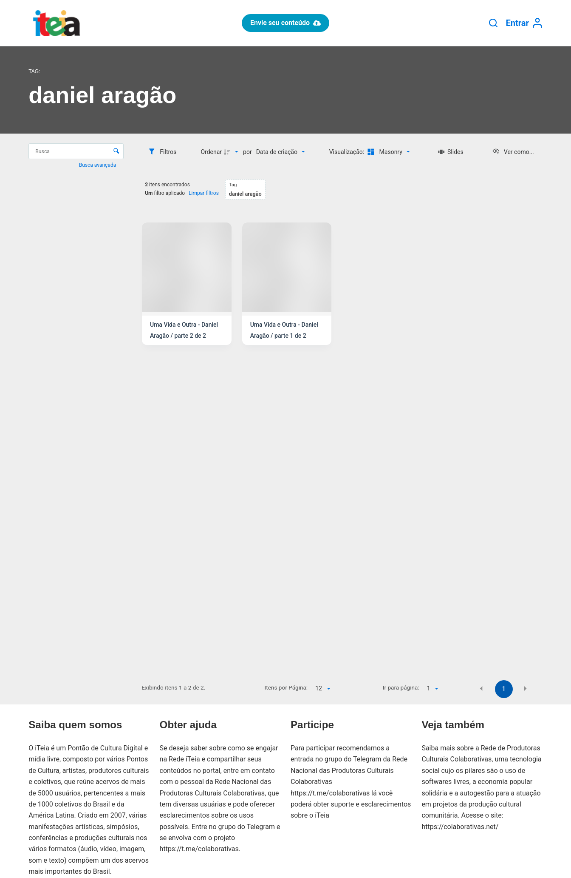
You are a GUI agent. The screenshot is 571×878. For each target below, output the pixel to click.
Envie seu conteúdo (285, 23)
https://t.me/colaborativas (199, 849)
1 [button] (504, 688)
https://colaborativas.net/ (459, 827)
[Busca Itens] (76, 151)
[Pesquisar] (493, 23)
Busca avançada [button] (98, 165)
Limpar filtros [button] (204, 193)
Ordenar (211, 151)
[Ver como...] (513, 152)
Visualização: (347, 151)
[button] (481, 688)
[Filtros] (162, 152)
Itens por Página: (286, 687)
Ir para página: (401, 687)
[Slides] (451, 152)
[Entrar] (524, 23)
